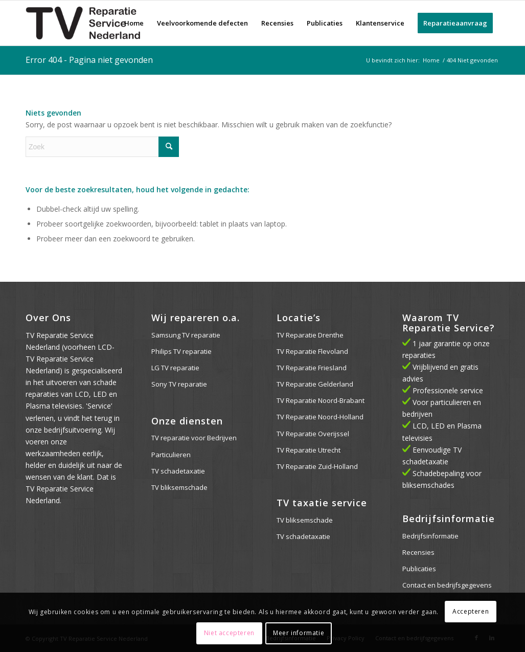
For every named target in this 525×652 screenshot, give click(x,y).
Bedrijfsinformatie (430, 536)
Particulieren (171, 454)
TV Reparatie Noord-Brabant (320, 400)
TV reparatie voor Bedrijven (194, 437)
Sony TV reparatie (179, 384)
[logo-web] (83, 23)
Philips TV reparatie (181, 351)
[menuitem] (134, 23)
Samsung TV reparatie (185, 335)
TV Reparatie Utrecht (308, 450)
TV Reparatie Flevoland (312, 351)
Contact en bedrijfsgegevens (447, 585)
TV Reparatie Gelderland (315, 384)
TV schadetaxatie (178, 471)
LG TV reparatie (175, 367)
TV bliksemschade (179, 487)
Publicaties (419, 568)
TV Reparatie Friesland (312, 367)
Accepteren (470, 611)
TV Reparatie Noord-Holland (320, 416)
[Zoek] (102, 147)
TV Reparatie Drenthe (310, 335)
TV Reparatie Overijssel (313, 433)
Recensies (418, 552)
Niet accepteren (229, 632)
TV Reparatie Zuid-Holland (317, 466)
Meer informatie (298, 632)
